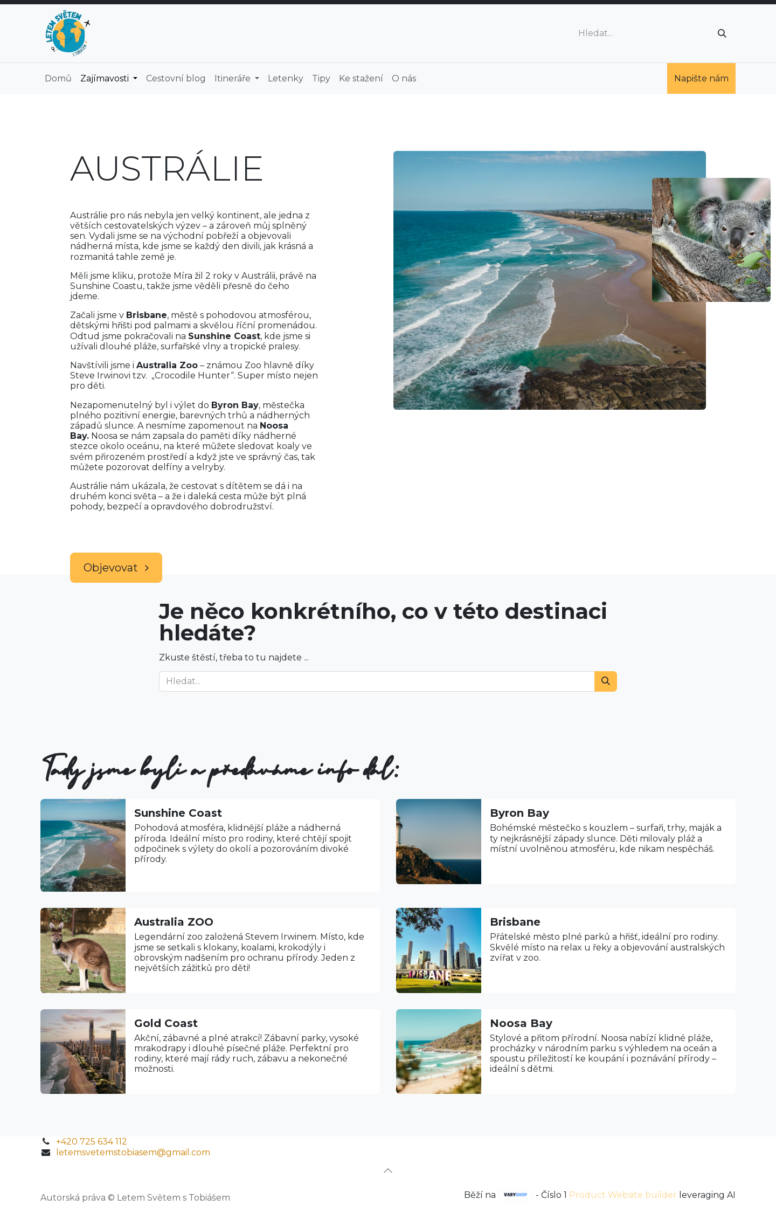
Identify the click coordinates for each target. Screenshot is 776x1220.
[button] (388, 1170)
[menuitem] (58, 78)
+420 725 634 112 (91, 1141)
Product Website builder (623, 1195)
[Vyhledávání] (722, 33)
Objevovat (116, 567)
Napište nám (701, 78)
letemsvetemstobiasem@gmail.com (133, 1152)
